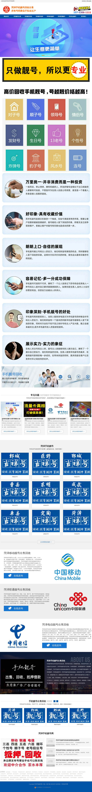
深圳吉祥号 (80, 773)
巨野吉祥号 (46, 476)
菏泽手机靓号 (12, 724)
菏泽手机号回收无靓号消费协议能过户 (67, 760)
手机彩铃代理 (21, 772)
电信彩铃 (69, 772)
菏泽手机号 (34, 772)
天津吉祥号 (46, 772)
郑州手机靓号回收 (4, 777)
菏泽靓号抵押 (39, 16)
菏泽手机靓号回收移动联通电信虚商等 (67, 740)
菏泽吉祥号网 (64, 784)
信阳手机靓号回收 (34, 775)
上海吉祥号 (3, 773)
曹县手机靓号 (3, 779)
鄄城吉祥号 (15, 476)
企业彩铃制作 (18, 779)
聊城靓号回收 (23, 777)
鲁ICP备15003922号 (51, 784)
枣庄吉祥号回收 (78, 775)
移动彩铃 (64, 772)
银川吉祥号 (16, 773)
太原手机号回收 (56, 773)
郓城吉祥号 (77, 476)
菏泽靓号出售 (17, 16)
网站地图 (89, 1)
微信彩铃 (59, 772)
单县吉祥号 (15, 534)
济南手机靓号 (51, 777)
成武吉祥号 (77, 505)
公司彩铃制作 (11, 779)
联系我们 (84, 1)
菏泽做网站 (53, 772)
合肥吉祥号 (10, 775)
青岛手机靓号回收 (68, 775)
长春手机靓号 (3, 775)
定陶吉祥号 (46, 534)
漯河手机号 (75, 772)
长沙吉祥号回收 (65, 773)
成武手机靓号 (44, 777)
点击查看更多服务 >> (46, 542)
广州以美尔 (14, 772)
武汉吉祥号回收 (38, 773)
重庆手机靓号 (82, 772)
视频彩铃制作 (26, 779)
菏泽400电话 (59, 777)
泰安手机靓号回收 (14, 777)
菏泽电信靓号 (72, 16)
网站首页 (6, 16)
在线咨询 (15, 575)
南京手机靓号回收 (47, 773)
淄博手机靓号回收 (44, 775)
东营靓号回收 (53, 775)
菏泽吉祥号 (77, 534)
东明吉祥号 (46, 505)
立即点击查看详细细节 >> (9, 431)
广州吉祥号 (33, 779)
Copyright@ (31, 784)
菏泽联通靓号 (61, 16)
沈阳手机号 (9, 773)
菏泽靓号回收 (28, 16)
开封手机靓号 (17, 775)
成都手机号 (28, 772)
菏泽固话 (40, 772)
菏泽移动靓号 (50, 16)
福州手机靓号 (73, 773)
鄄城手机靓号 (57, 724)
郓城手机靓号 (34, 724)
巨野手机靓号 (80, 724)
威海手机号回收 (25, 775)
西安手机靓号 (30, 773)
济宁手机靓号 (30, 777)
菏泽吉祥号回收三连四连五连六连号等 (67, 750)
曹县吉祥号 (15, 505)
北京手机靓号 (23, 773)
